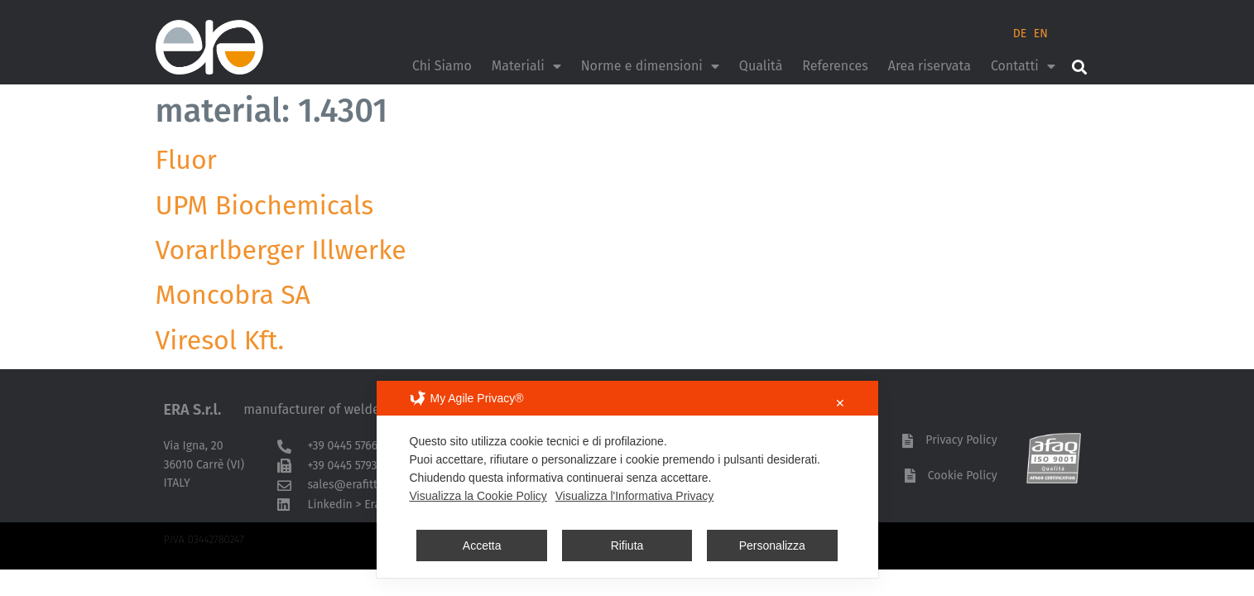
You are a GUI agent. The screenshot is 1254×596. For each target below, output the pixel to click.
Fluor (186, 159)
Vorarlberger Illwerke (281, 250)
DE (1020, 33)
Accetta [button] (482, 545)
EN (1041, 33)
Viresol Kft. (220, 340)
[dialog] (627, 479)
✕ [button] (840, 403)
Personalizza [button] (772, 545)
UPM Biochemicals (265, 205)
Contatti (1023, 66)
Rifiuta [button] (627, 545)
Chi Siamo (442, 66)
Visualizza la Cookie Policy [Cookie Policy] (478, 495)
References (834, 66)
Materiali (526, 66)
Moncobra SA (233, 294)
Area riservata (929, 66)
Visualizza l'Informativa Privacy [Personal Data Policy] (634, 495)
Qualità (760, 66)
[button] (1079, 66)
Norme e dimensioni (650, 66)
